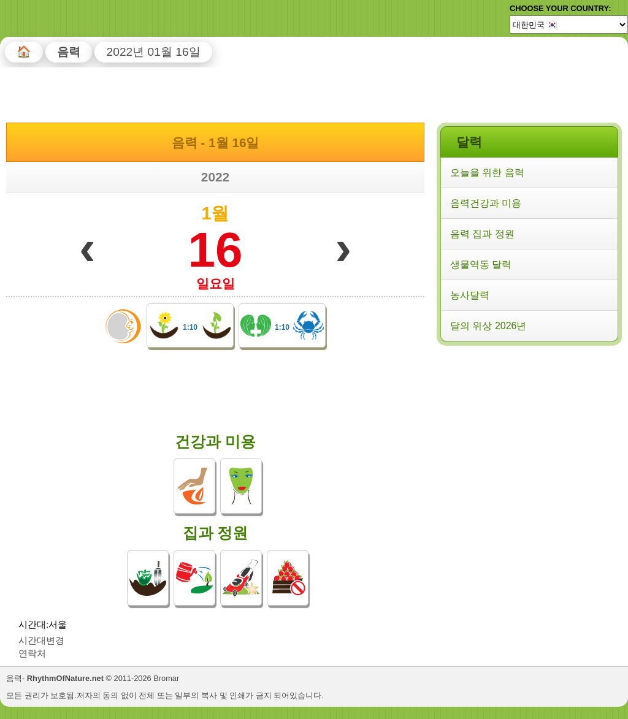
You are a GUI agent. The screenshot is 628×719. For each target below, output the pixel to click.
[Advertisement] (529, 428)
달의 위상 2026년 (488, 326)
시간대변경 (41, 640)
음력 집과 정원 (482, 234)
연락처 (32, 653)
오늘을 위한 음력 (487, 172)
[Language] (569, 24)
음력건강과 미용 (485, 203)
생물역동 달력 (480, 264)
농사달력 (469, 295)
